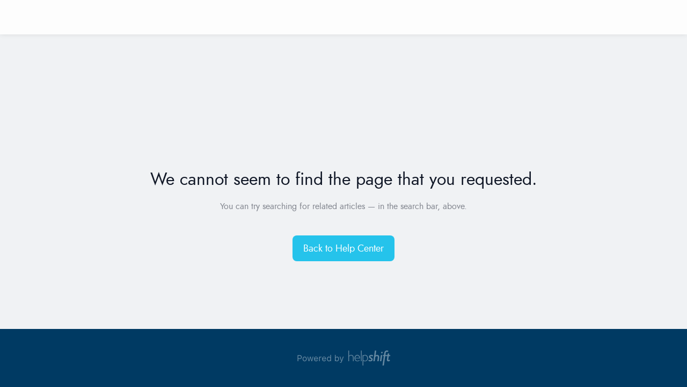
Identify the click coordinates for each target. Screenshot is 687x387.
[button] (343, 248)
